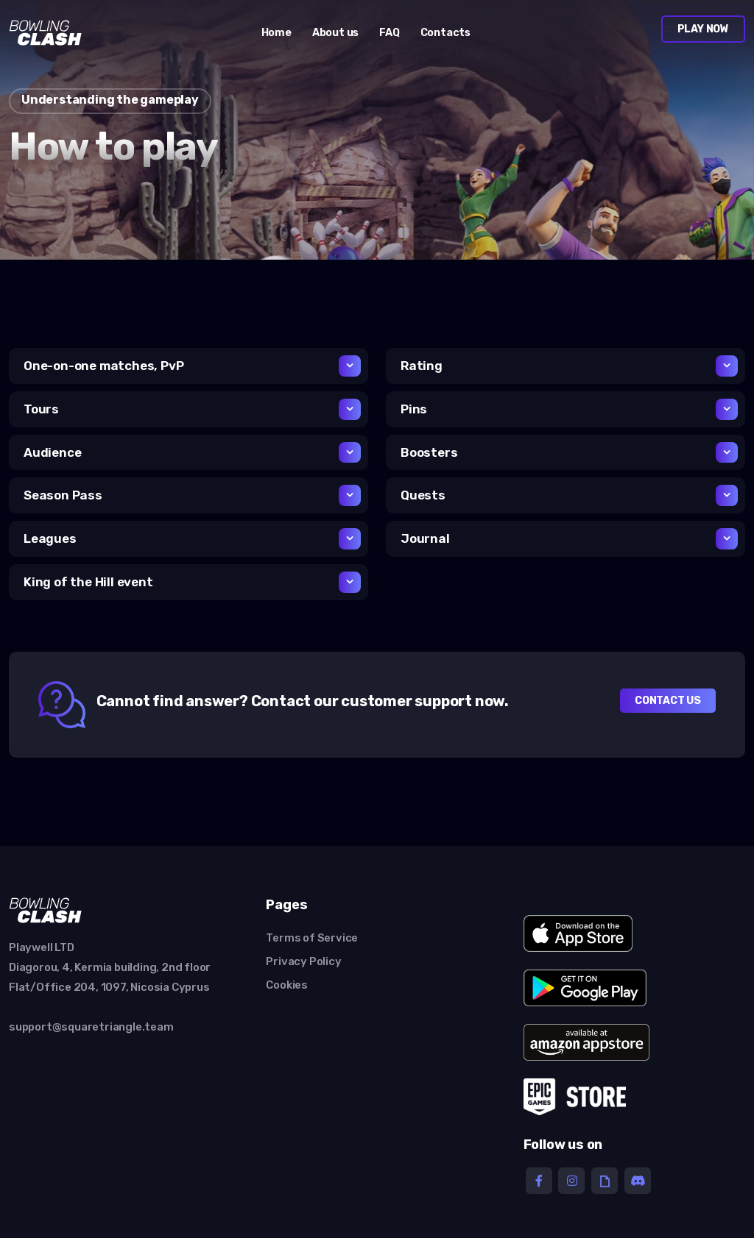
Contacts (445, 32)
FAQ (389, 32)
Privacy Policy (303, 961)
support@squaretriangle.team (91, 1027)
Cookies (287, 985)
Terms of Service (312, 937)
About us (335, 32)
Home (276, 32)
